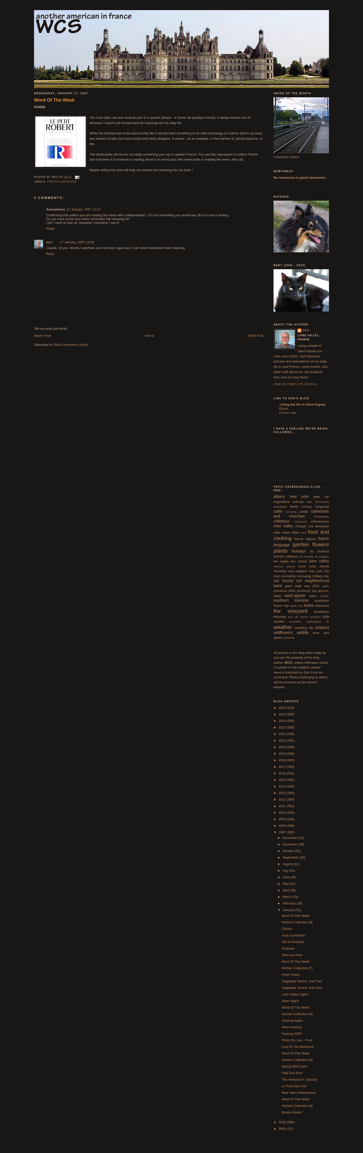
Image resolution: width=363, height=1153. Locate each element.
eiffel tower (282, 532)
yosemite (289, 637)
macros (278, 566)
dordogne (322, 526)
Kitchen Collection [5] (297, 1060)
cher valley (283, 526)
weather (283, 627)
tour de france (298, 616)
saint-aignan (295, 595)
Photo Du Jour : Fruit (297, 1040)
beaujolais (280, 506)
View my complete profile (295, 384)
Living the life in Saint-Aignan (302, 404)
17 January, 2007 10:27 (84, 209)
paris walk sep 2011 (302, 586)
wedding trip (304, 628)
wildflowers (283, 632)
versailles (295, 621)
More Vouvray (292, 1027)
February (290, 903)
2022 (283, 734)
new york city (319, 571)
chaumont (300, 521)
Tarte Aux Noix (292, 955)
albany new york (291, 496)
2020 (283, 747)
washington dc (317, 621)
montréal (280, 571)
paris (278, 586)
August (288, 864)
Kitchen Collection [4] (297, 1106)
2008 (283, 826)
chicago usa (304, 526)
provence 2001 (285, 591)
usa (326, 616)
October (289, 851)
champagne (321, 516)
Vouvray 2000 (292, 1034)
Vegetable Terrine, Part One (302, 988)
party (325, 586)
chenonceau (320, 521)
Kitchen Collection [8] (297, 922)
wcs (49, 242)
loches (303, 561)
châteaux (281, 521)
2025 (283, 714)
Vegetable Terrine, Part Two (302, 981)
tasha (309, 605)
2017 (283, 767)
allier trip (321, 497)
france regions (305, 539)
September (291, 857)
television (322, 606)
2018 (283, 760)
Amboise (288, 948)
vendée (279, 621)
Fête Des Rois (292, 1073)
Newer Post (42, 336)
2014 (283, 786)
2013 (283, 793)
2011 (283, 806)
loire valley (319, 561)
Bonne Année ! (292, 1112)
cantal (303, 511)
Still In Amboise (293, 942)
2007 (283, 832)
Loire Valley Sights (295, 994)
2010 (283, 812)
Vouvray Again (292, 1020)
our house (283, 581)
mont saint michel (313, 566)
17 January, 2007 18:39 (77, 242)
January (289, 910)
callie (278, 511)
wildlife (303, 632)
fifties (295, 532)
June (287, 877)
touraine (315, 616)
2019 (283, 753)
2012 (283, 799)
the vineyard (290, 611)
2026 (283, 708)
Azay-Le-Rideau (293, 935)
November (291, 844)
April (286, 890)
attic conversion (318, 501)
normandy (288, 576)
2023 (283, 727)
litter (293, 561)
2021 (283, 740)
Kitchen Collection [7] (297, 968)
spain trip (296, 605)
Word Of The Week (54, 100)
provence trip (306, 591)
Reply (50, 228)
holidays (299, 551)
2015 (283, 780)
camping (290, 511)
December (291, 838)
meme (291, 566)
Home (149, 336)
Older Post (255, 336)
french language (61, 181)
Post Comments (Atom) (71, 345)
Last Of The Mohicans (298, 1047)
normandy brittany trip (313, 576)
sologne (324, 596)
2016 (283, 773)
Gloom (283, 408)
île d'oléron (319, 551)
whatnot (322, 627)
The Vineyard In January (299, 1079)
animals (298, 502)
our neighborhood (312, 581)
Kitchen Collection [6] (297, 1014)
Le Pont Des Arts (294, 1086)
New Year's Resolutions (299, 1093)
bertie (294, 506)
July (286, 870)
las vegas (281, 561)
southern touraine (291, 600)
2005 (283, 1129)
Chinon (287, 929)
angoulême (282, 502)
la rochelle (307, 556)
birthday (306, 506)
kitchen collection (286, 556)
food (303, 532)
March (288, 897)
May (286, 884)
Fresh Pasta (290, 975)
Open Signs (290, 1001)
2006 (283, 1122)
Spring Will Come (294, 1066)
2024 (283, 721)
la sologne (322, 556)
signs (313, 596)
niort (277, 576)
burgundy (322, 506)
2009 (283, 819)
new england (297, 571)
